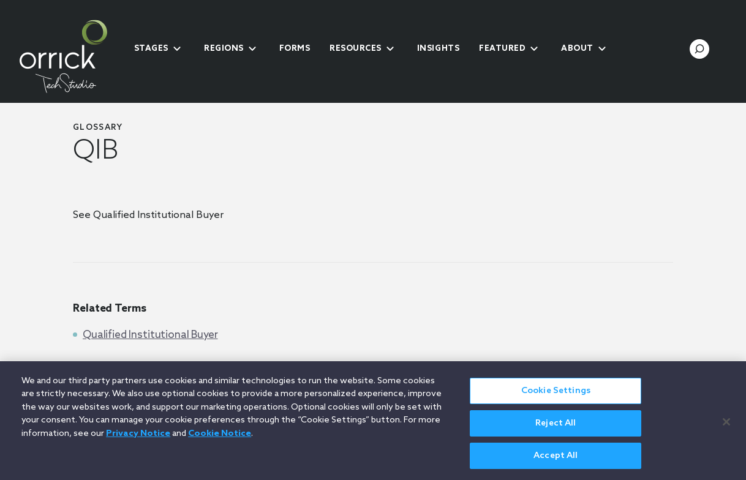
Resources (356, 48)
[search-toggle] (699, 49)
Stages (151, 48)
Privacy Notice (138, 439)
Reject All (555, 429)
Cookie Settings (555, 396)
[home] (73, 56)
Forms (295, 48)
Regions (224, 48)
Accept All (555, 461)
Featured (502, 48)
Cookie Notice (219, 439)
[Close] (726, 426)
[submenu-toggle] (177, 49)
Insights (438, 48)
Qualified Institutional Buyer (150, 335)
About (577, 48)
